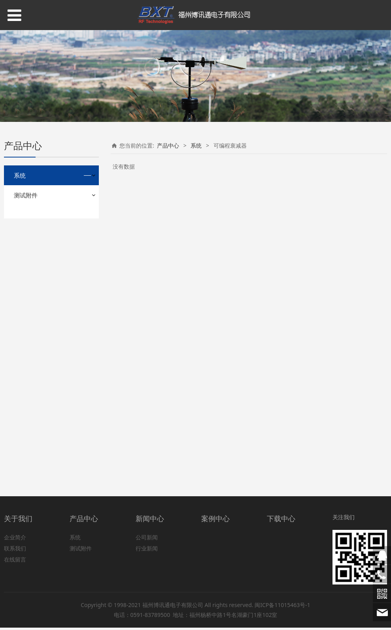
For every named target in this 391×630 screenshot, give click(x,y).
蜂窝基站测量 (36, 264)
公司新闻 (147, 540)
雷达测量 (31, 347)
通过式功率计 (36, 427)
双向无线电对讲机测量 (47, 249)
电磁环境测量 (36, 305)
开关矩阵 (31, 398)
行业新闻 (147, 551)
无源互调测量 (36, 208)
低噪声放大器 (36, 277)
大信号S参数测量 (41, 194)
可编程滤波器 (36, 333)
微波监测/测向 (37, 319)
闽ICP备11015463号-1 (282, 607)
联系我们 (15, 551)
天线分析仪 (33, 413)
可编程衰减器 (36, 385)
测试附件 (26, 459)
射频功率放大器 (39, 222)
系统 (20, 175)
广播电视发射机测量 (45, 291)
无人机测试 (33, 440)
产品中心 (168, 145)
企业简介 (15, 540)
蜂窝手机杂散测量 (42, 235)
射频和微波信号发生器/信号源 (54, 366)
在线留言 (15, 562)
